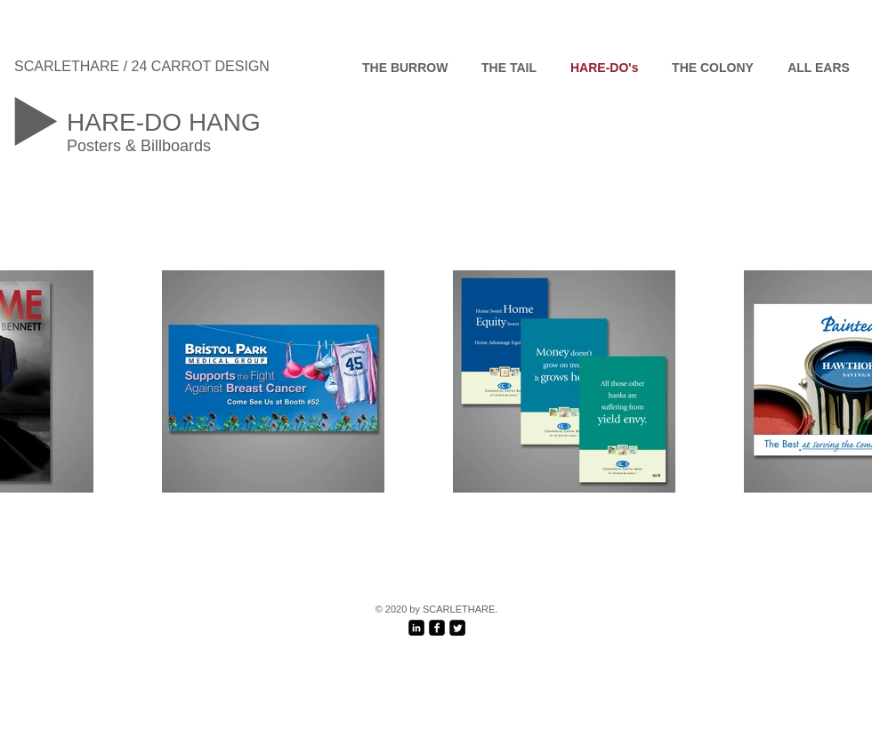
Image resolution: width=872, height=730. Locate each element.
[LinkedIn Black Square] (416, 628)
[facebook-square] (437, 628)
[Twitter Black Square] (457, 628)
